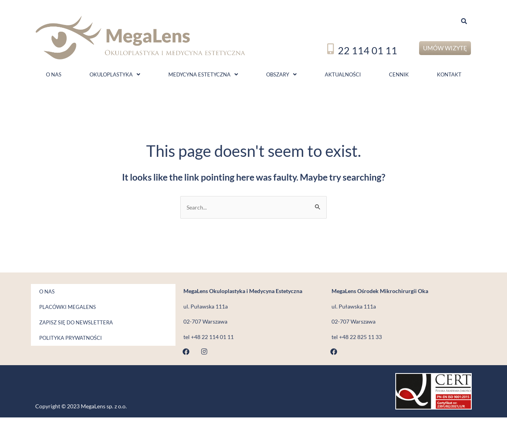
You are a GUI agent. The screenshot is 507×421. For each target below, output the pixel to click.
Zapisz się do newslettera (72, 326)
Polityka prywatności (66, 341)
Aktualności (343, 76)
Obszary (281, 76)
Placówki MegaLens (63, 310)
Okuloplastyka (115, 76)
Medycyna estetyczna (203, 76)
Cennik (399, 76)
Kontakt (449, 76)
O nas (53, 76)
